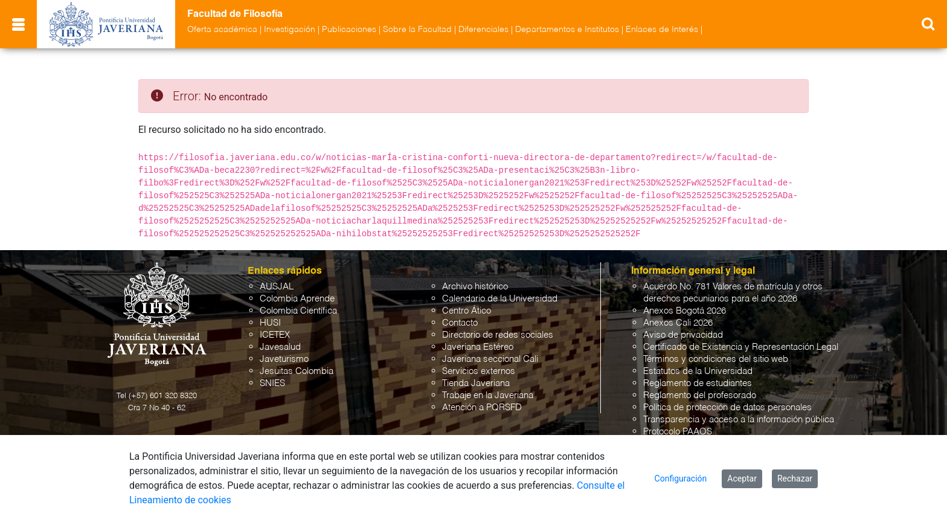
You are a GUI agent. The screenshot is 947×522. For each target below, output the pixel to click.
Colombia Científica (298, 310)
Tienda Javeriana (476, 383)
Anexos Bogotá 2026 (684, 310)
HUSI (270, 322)
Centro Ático (466, 310)
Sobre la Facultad (417, 29)
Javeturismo (284, 359)
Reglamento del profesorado (699, 395)
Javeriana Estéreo (477, 347)
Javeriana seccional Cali (490, 359)
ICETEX (275, 335)
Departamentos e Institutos (567, 29)
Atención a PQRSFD (482, 407)
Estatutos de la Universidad (698, 371)
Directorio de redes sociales (497, 335)
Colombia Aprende (297, 298)
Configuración (681, 478)
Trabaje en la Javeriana (487, 395)
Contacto (460, 322)
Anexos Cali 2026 (678, 322)
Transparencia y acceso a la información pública (738, 419)
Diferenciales (483, 29)
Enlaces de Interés (662, 29)
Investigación (289, 29)
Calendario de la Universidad (499, 298)
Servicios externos (478, 371)
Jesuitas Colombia (296, 371)
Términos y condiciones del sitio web (715, 359)
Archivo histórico (475, 286)
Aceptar (742, 478)
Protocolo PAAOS (677, 431)
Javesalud (280, 347)
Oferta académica (222, 29)
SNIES (272, 383)
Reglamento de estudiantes (697, 383)
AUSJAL (277, 286)
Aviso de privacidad (683, 335)
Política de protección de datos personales (727, 407)
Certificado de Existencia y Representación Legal (740, 347)
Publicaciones (349, 29)
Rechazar (794, 478)
